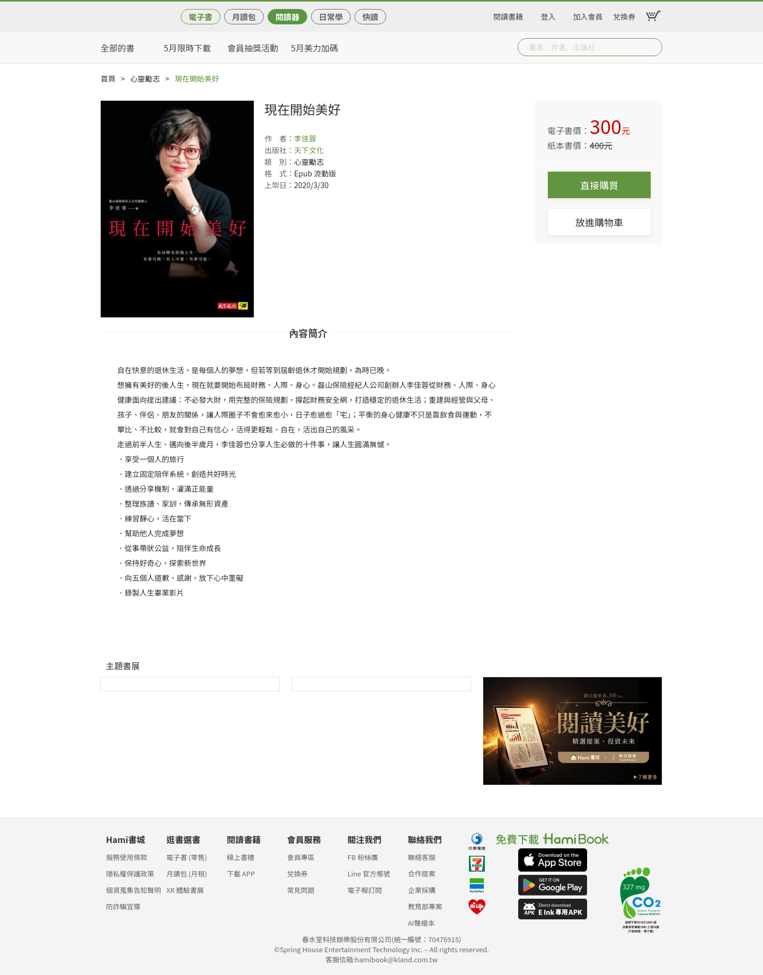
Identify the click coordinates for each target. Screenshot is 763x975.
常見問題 (301, 890)
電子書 (200, 16)
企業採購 (422, 890)
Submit (653, 47)
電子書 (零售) (186, 857)
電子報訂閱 (365, 890)
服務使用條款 (126, 857)
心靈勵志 (145, 78)
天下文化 (309, 150)
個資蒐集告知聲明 (133, 890)
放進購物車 (599, 222)
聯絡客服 (422, 857)
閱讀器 (287, 16)
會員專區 (301, 857)
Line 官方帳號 (369, 873)
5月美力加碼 (314, 47)
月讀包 (244, 16)
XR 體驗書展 (185, 890)
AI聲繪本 (421, 923)
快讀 (370, 16)
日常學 (331, 16)
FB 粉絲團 (363, 857)
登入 (548, 15)
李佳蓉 (305, 138)
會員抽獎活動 (252, 47)
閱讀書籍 (508, 15)
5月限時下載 (187, 47)
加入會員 (588, 15)
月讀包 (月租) (186, 873)
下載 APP (241, 873)
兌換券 (624, 15)
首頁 (108, 78)
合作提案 (422, 873)
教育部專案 (425, 906)
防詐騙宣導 (123, 906)
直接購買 (599, 185)
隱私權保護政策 (130, 873)
